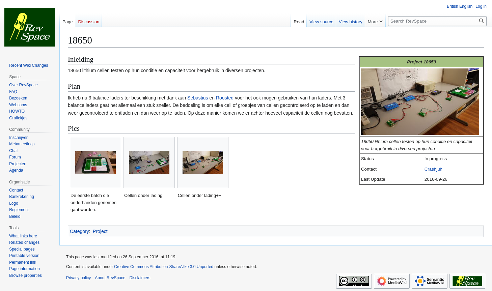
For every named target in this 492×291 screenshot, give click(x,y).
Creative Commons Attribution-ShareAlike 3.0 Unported (163, 266)
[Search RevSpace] (437, 21)
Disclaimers (139, 277)
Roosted (225, 97)
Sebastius (197, 97)
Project (100, 231)
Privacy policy (78, 277)
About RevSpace (110, 277)
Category (79, 231)
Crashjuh (433, 169)
